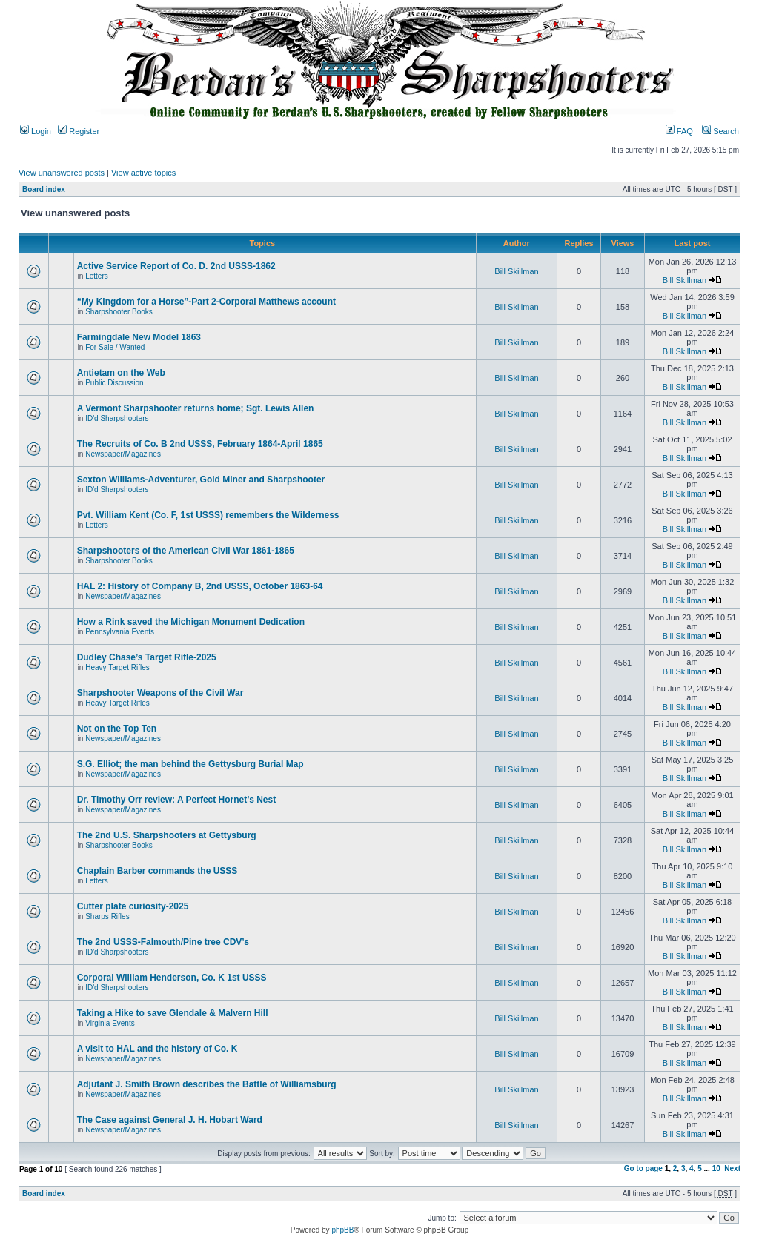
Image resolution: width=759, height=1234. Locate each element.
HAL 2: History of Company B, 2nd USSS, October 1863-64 (200, 586)
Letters (96, 276)
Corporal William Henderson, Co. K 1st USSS (172, 977)
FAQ (679, 131)
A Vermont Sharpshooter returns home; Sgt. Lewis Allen (195, 408)
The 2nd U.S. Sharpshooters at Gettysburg (166, 835)
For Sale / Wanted (115, 347)
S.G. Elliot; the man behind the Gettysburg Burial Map (190, 764)
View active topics (143, 172)
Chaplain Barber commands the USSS (157, 871)
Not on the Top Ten (117, 728)
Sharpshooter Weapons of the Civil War (160, 693)
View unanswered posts (62, 172)
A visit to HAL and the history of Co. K (157, 1049)
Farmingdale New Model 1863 (139, 337)
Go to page (643, 1168)
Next (732, 1168)
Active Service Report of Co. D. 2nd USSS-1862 (176, 266)
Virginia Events (110, 1023)
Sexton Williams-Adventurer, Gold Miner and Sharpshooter (201, 479)
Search (720, 131)
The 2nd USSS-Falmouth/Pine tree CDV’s (163, 942)
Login (35, 131)
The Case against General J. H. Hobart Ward (169, 1120)
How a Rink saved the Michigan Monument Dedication (191, 622)
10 (716, 1168)
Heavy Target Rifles (117, 667)
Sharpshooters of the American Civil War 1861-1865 (185, 550)
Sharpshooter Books (119, 312)
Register (78, 131)
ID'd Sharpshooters (116, 418)
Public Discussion (114, 383)
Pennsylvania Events (119, 632)
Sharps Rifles (107, 916)
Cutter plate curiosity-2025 (133, 906)
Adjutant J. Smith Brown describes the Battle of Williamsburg (207, 1084)
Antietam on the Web (121, 373)
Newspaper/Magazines (123, 454)
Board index (43, 189)
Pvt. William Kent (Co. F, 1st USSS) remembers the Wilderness (208, 515)
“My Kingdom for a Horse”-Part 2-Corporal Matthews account (206, 301)
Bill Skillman (516, 271)
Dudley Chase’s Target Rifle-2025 (146, 657)
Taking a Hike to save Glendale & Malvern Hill (172, 1013)
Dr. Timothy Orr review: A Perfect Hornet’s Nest (176, 800)
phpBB (342, 1230)
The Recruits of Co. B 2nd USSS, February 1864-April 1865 (200, 444)
